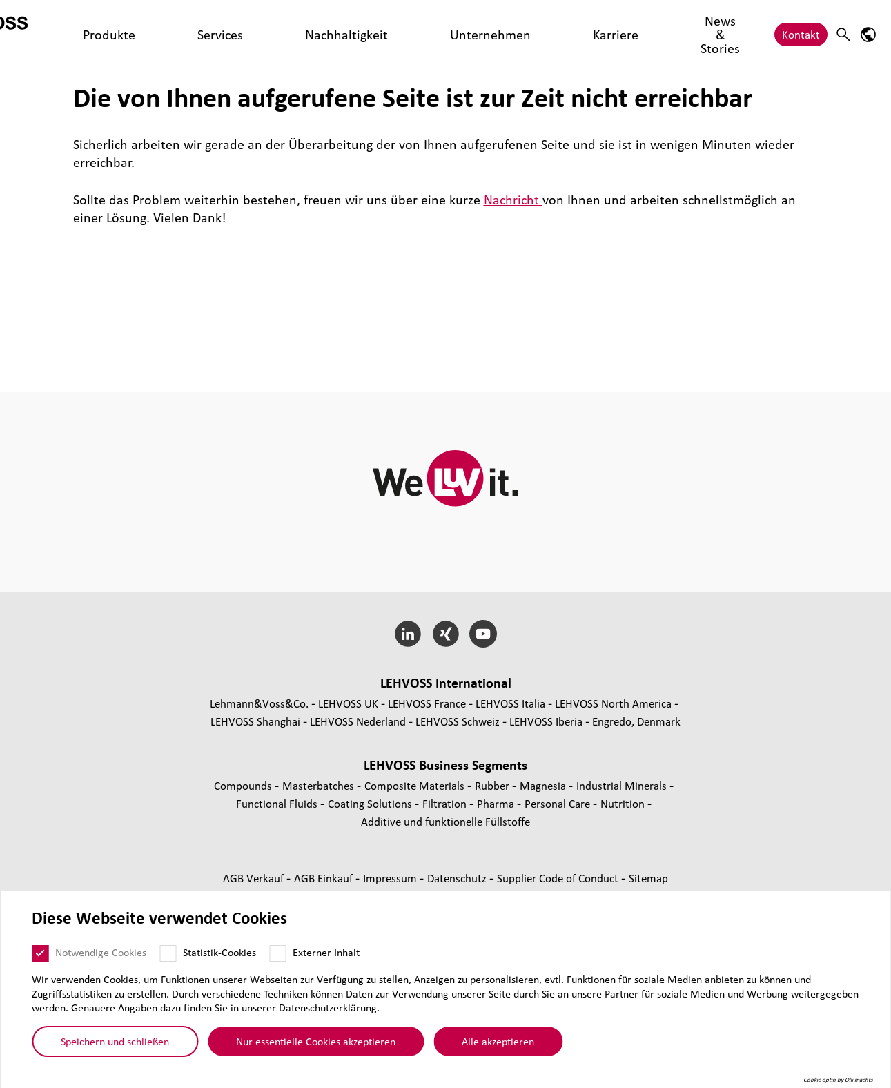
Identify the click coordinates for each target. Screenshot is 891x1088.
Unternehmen (393, 27)
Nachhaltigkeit (310, 27)
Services (241, 27)
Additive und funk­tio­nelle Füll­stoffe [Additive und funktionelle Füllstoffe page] (445, 821)
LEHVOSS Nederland (358, 721)
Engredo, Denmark (636, 721)
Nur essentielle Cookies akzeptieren (315, 1041)
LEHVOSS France (427, 703)
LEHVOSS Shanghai (255, 721)
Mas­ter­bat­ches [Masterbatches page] (319, 785)
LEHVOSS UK (348, 703)
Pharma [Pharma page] (497, 803)
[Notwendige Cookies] (40, 953)
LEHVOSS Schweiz (457, 721)
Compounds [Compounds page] (244, 785)
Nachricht (513, 199)
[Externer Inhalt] (277, 953)
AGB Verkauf (254, 877)
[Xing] (445, 634)
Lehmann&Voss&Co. (259, 703)
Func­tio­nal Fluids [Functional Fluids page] (278, 803)
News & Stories (532, 27)
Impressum (391, 877)
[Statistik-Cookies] (167, 953)
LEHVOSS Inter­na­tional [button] (445, 682)
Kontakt (801, 27)
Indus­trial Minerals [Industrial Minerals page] (622, 785)
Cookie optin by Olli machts (838, 1079)
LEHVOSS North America (613, 703)
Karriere (461, 27)
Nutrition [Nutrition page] (623, 803)
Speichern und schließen (115, 1041)
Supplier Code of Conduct (559, 877)
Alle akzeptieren (498, 1041)
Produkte (185, 27)
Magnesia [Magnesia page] (544, 785)
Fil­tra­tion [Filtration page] (445, 803)
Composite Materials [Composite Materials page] (415, 785)
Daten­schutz (458, 877)
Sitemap (648, 877)
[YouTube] (483, 634)
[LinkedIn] (408, 634)
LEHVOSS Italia (510, 703)
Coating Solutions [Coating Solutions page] (371, 803)
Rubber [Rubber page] (493, 785)
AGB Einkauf (324, 877)
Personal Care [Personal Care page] (559, 803)
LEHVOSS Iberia (545, 721)
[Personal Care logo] (72, 27)
